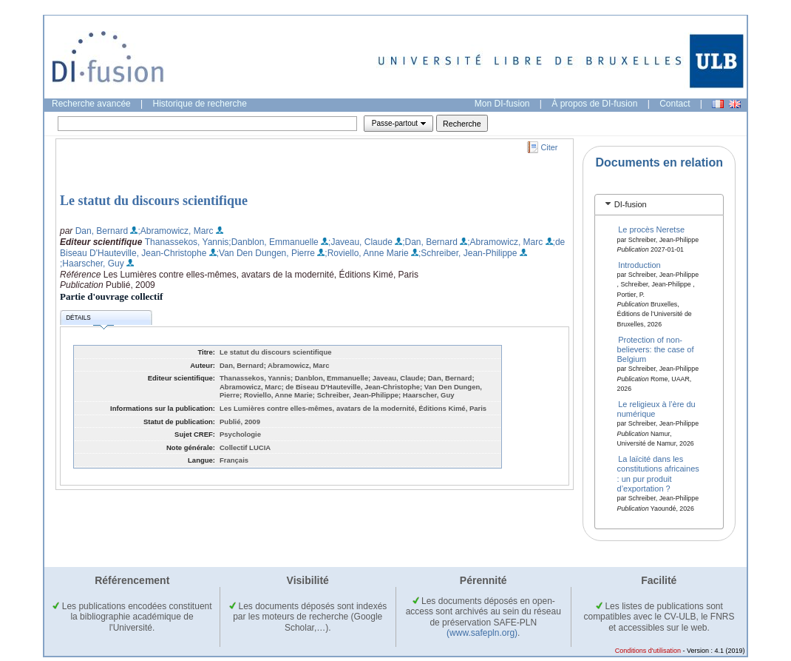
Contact (674, 103)
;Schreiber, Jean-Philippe (467, 253)
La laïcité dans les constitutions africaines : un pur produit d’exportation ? (658, 473)
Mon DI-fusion (502, 103)
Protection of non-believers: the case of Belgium (655, 349)
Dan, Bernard (101, 231)
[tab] (659, 204)
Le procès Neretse (651, 229)
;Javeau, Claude (360, 242)
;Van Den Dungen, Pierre (266, 253)
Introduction (639, 264)
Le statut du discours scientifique (154, 200)
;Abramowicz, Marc (175, 231)
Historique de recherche (200, 103)
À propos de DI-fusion (594, 103)
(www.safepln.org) (482, 633)
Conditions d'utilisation (648, 650)
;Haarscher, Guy (92, 263)
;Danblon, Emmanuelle (273, 242)
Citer (549, 147)
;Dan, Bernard (430, 242)
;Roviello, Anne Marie (366, 253)
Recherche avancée (91, 103)
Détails (89, 320)
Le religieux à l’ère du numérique (656, 409)
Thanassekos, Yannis (187, 242)
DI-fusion (630, 204)
